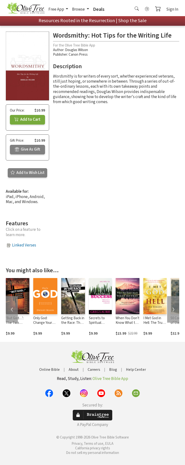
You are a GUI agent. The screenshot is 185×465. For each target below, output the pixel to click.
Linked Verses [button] (24, 245)
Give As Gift (27, 149)
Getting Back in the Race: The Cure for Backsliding (72, 325)
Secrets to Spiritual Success (97, 323)
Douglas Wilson (76, 50)
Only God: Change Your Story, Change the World (43, 325)
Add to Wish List (28, 173)
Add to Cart (27, 119)
